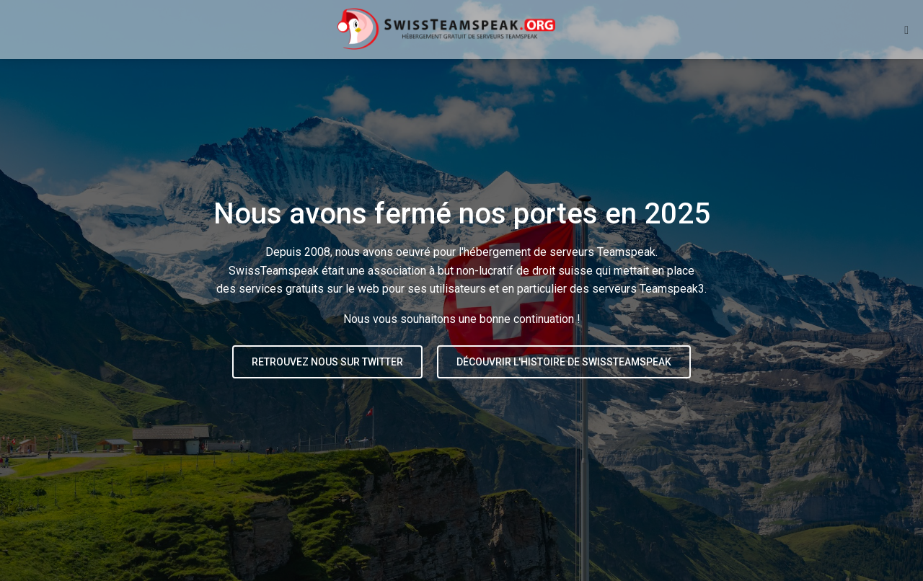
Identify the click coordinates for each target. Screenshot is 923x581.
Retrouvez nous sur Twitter (327, 362)
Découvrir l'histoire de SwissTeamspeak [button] (563, 362)
